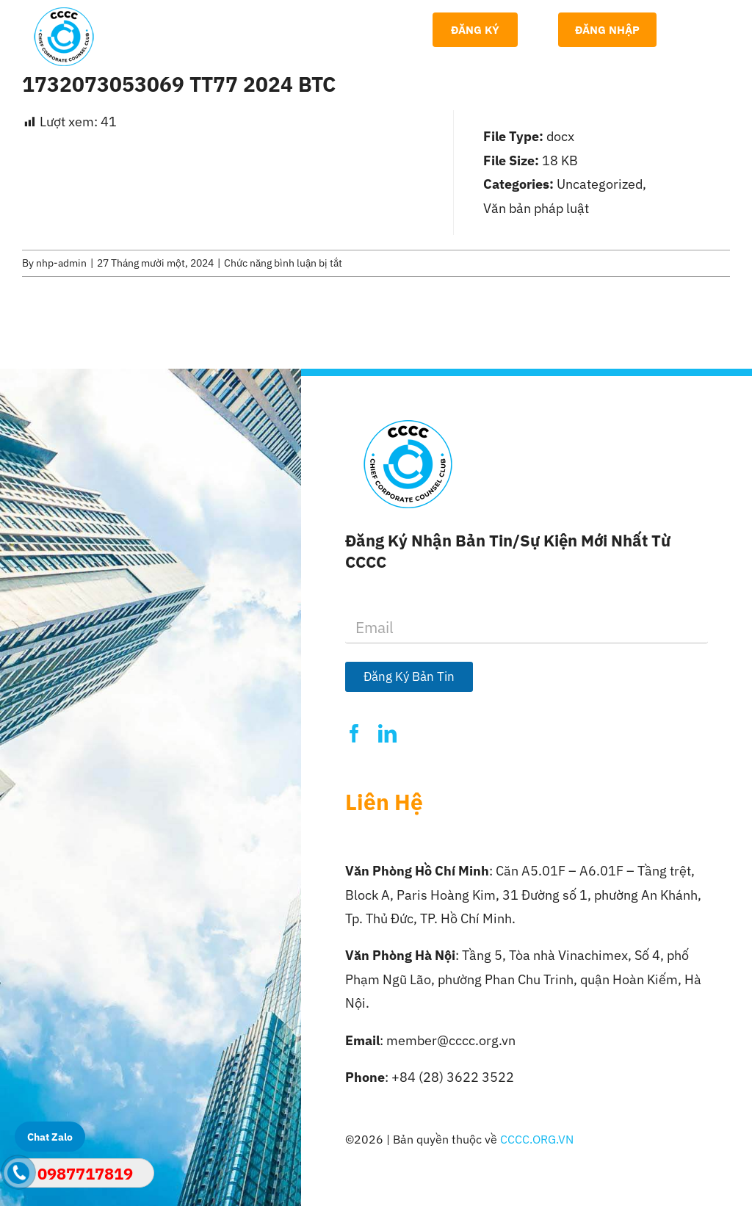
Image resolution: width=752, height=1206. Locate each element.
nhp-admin (61, 263)
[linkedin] (387, 733)
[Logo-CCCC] (64, 13)
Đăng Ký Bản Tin (409, 676)
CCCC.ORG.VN (537, 1139)
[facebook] (354, 733)
